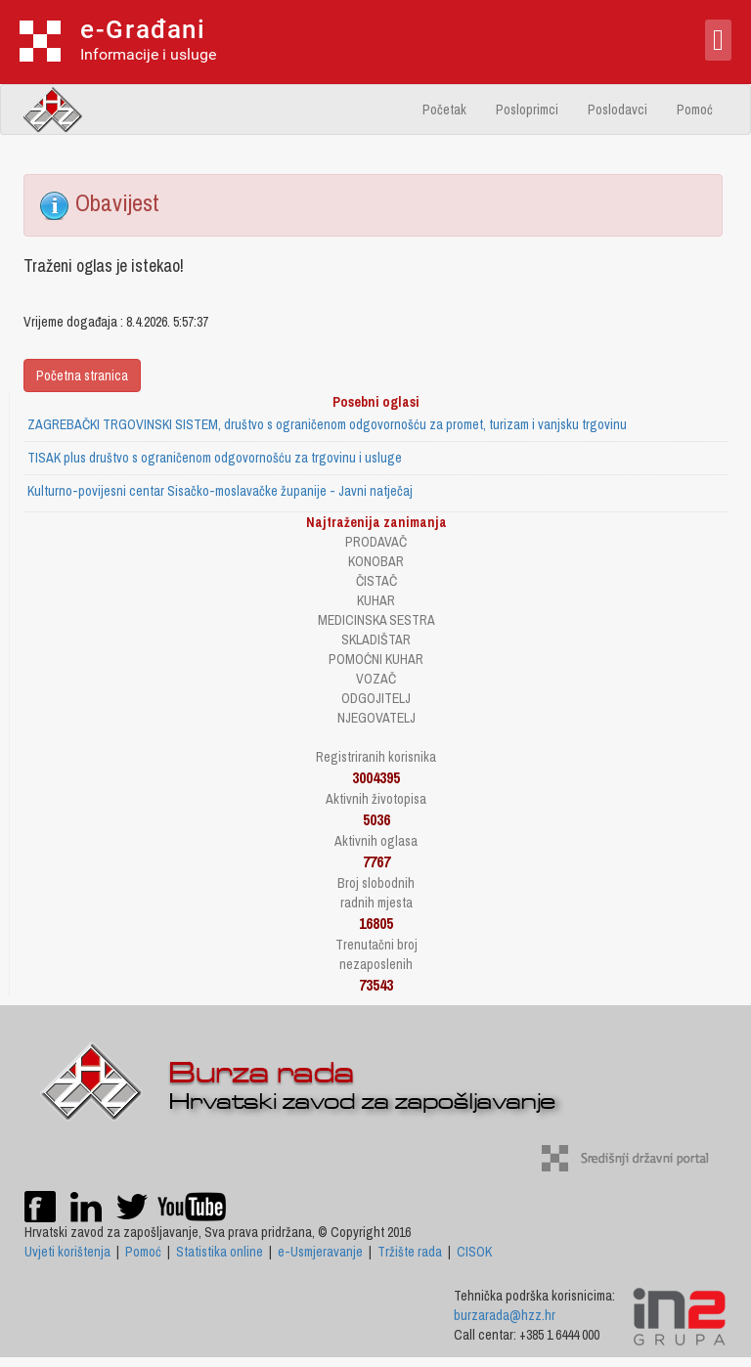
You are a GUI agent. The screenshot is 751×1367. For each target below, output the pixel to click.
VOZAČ (376, 678)
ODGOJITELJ (376, 698)
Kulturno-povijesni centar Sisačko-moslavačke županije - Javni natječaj (220, 491)
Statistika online (219, 1251)
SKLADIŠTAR (376, 639)
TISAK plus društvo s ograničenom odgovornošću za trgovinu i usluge (214, 457)
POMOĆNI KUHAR (376, 659)
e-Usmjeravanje (320, 1251)
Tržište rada (409, 1251)
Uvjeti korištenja (67, 1251)
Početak (444, 109)
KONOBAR (376, 561)
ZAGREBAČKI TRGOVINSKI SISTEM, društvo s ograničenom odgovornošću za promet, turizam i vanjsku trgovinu (327, 424)
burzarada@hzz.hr (504, 1315)
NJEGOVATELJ (376, 718)
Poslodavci (617, 109)
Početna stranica (82, 375)
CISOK (474, 1251)
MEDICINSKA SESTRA (376, 620)
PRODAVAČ (376, 542)
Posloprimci (527, 109)
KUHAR (376, 600)
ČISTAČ (376, 581)
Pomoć (695, 109)
